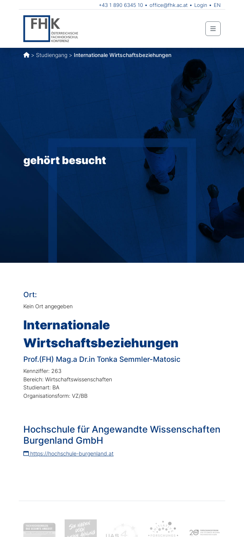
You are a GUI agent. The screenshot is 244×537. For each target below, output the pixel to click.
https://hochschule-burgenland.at (68, 453)
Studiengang (51, 55)
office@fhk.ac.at (169, 5)
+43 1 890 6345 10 (121, 5)
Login (200, 5)
